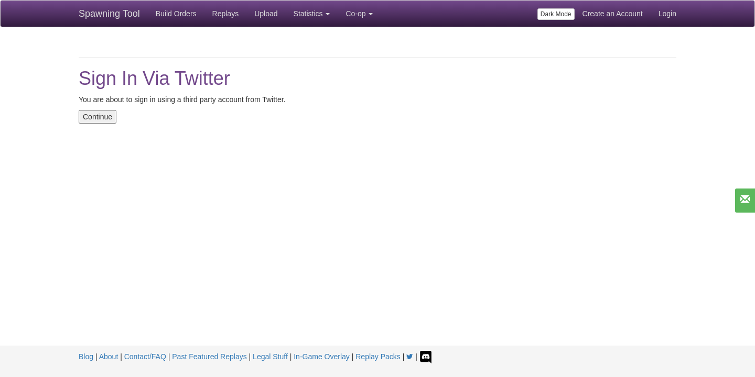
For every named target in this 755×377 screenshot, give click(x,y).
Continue (97, 117)
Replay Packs (378, 356)
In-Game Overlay (322, 356)
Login (667, 13)
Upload (265, 13)
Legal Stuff (270, 356)
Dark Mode (556, 14)
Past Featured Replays (209, 356)
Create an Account (613, 13)
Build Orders (176, 13)
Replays (225, 13)
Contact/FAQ (145, 356)
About (108, 356)
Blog (86, 356)
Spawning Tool (109, 13)
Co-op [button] (359, 13)
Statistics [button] (312, 13)
